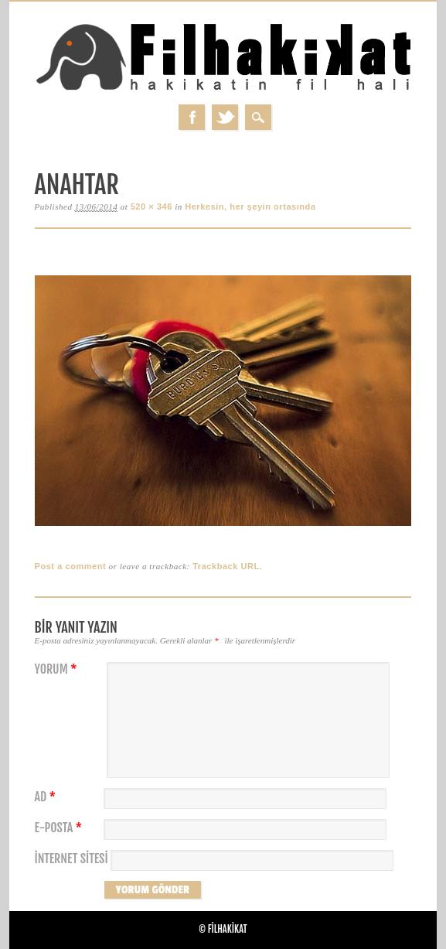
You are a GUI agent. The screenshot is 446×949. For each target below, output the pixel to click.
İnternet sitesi (71, 859)
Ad (47, 797)
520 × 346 (151, 206)
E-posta (60, 828)
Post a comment (71, 566)
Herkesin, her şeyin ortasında (250, 206)
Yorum (58, 669)
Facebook (192, 117)
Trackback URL (226, 566)
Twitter (225, 117)
